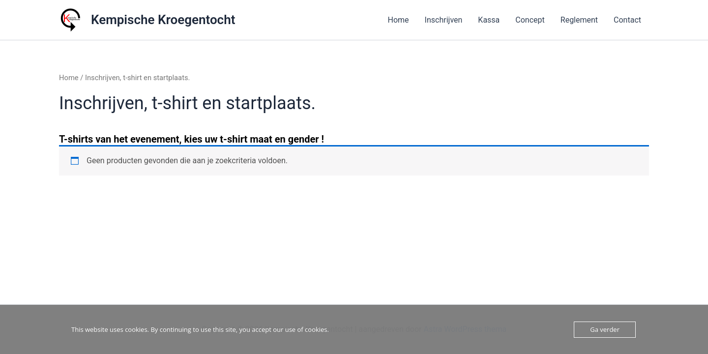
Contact (627, 20)
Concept (529, 20)
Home (398, 20)
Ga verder (605, 329)
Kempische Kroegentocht (163, 19)
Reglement (579, 20)
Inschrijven (444, 20)
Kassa (489, 20)
